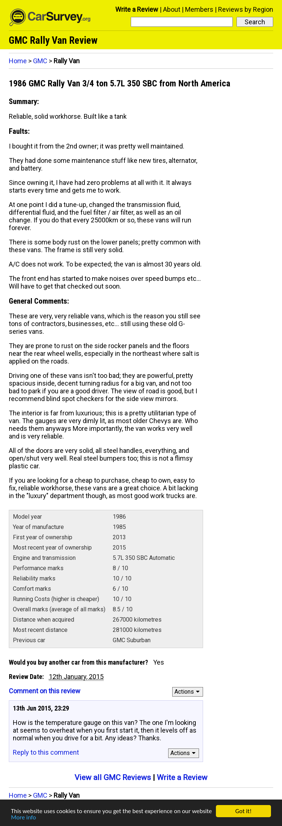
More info (23, 818)
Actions (188, 691)
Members (199, 9)
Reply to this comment (46, 752)
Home (18, 61)
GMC (40, 61)
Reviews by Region (245, 9)
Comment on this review (44, 691)
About (171, 9)
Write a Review (136, 9)
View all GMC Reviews (113, 777)
